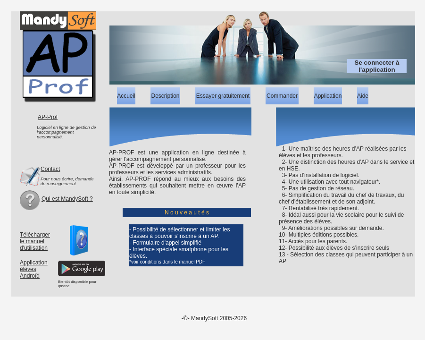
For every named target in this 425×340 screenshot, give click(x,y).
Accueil (126, 96)
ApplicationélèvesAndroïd (34, 269)
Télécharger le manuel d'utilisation (35, 241)
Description (165, 96)
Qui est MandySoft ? (67, 199)
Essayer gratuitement (223, 96)
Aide (362, 96)
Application (328, 96)
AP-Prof (48, 117)
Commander (282, 96)
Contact (50, 169)
